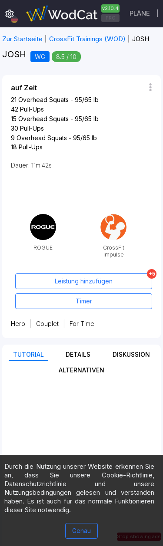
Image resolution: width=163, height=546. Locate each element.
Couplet (47, 323)
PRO (111, 18)
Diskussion (131, 354)
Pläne (140, 13)
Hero (18, 323)
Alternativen (81, 370)
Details (78, 354)
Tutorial (28, 354)
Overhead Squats (43, 99)
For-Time (82, 323)
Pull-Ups (32, 109)
